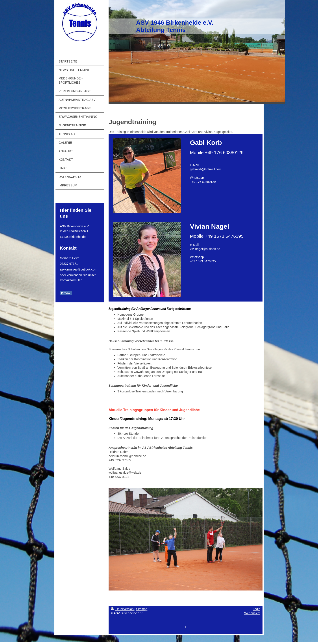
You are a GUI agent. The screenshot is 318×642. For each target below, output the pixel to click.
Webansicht (252, 613)
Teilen (66, 293)
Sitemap (141, 609)
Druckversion (122, 609)
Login (256, 609)
